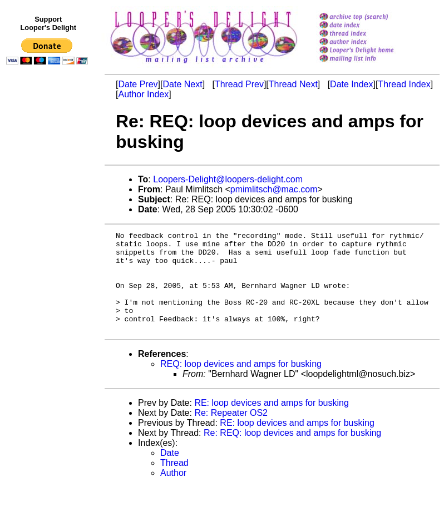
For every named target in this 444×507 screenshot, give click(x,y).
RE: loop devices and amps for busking (271, 423)
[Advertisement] (48, 298)
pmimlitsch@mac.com (274, 189)
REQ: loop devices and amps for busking (241, 384)
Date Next (182, 84)
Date (169, 473)
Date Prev (137, 84)
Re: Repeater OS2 (231, 433)
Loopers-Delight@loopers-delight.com (228, 179)
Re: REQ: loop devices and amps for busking (292, 453)
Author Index (143, 94)
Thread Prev (239, 84)
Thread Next (293, 84)
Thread (174, 483)
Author (173, 493)
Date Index (351, 84)
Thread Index (404, 84)
